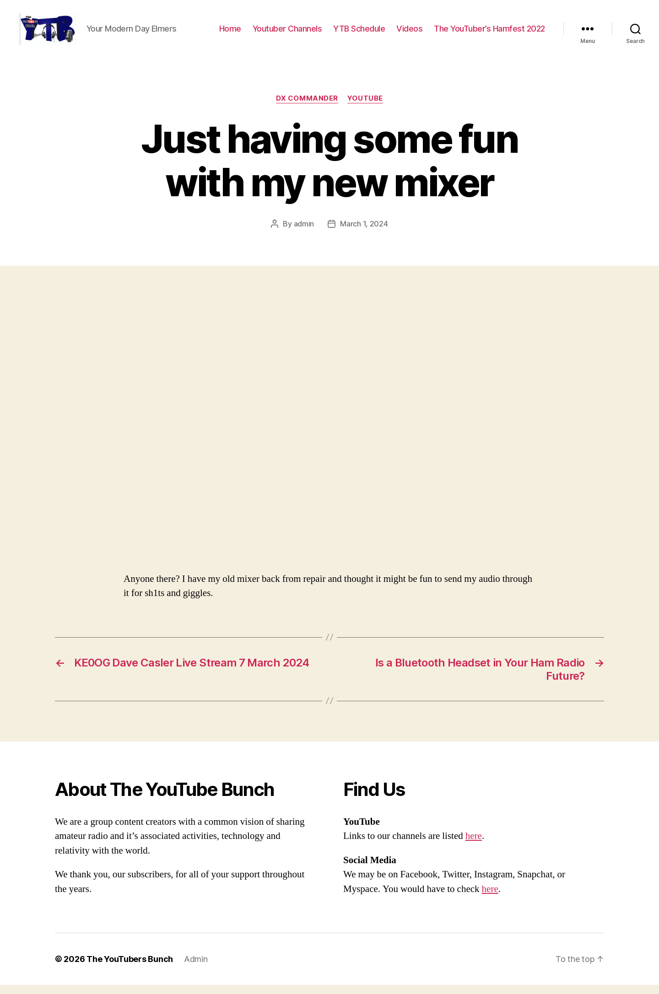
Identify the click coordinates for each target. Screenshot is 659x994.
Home (230, 33)
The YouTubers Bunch (129, 968)
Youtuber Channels (287, 33)
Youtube (365, 107)
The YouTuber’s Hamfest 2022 (489, 33)
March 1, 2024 (364, 232)
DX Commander (307, 107)
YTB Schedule (359, 33)
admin (304, 232)
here (473, 845)
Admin (196, 968)
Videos (409, 33)
